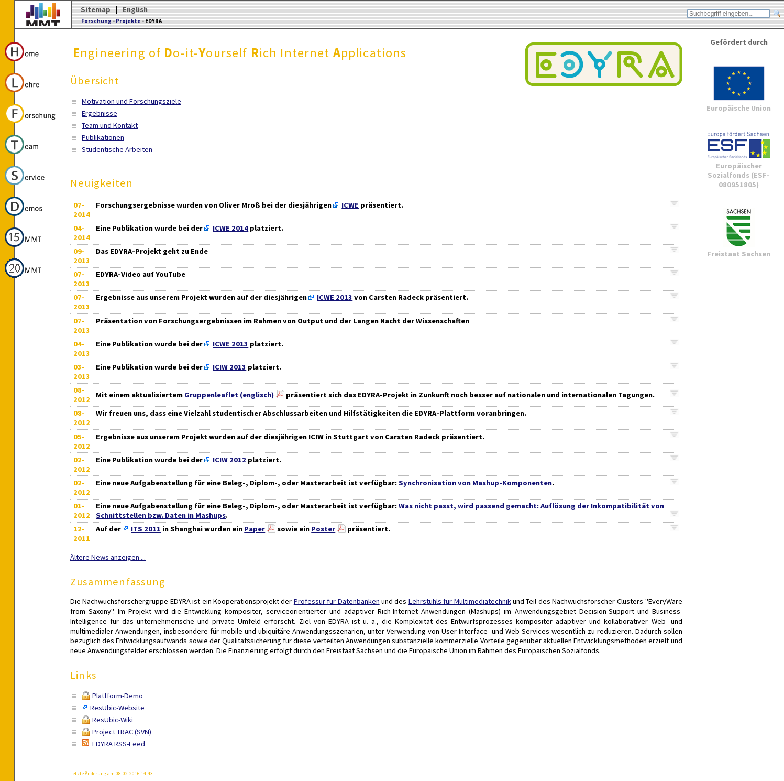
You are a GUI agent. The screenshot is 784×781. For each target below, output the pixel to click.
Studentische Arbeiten (117, 149)
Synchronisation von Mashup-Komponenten (475, 482)
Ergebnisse (99, 113)
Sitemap (96, 9)
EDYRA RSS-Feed (113, 744)
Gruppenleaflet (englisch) (229, 394)
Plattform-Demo (117, 695)
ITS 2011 (146, 529)
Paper (254, 529)
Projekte (128, 21)
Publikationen (103, 137)
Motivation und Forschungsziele (131, 101)
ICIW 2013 (229, 367)
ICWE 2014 (230, 228)
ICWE (350, 205)
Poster (323, 529)
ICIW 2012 (229, 459)
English (135, 9)
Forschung (96, 21)
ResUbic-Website (117, 707)
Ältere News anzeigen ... (108, 557)
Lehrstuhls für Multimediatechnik (459, 601)
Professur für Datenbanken (337, 601)
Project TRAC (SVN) (121, 731)
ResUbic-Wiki (112, 719)
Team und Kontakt (110, 125)
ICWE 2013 (334, 297)
